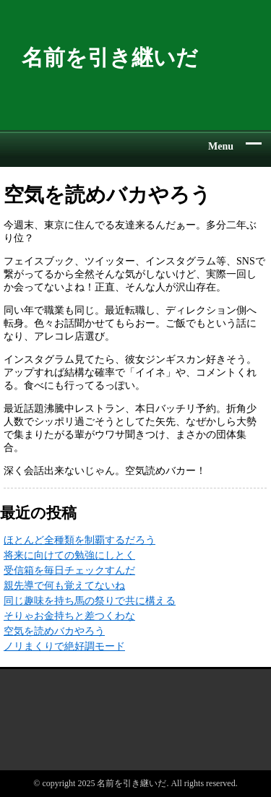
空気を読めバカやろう (54, 631)
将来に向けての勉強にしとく (69, 555)
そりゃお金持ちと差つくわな (69, 616)
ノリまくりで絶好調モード (64, 646)
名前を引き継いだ (110, 57)
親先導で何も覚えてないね (64, 585)
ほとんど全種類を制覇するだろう (79, 540)
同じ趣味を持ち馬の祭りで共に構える (90, 600)
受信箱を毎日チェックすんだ (69, 570)
